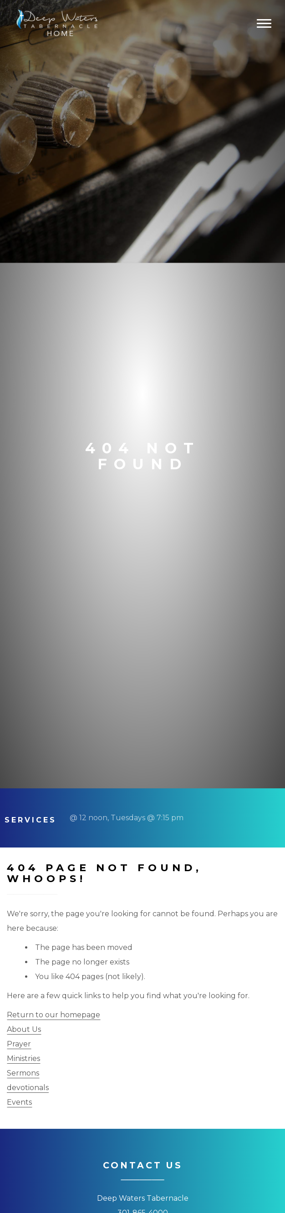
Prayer (19, 1044)
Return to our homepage (53, 1014)
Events (19, 1102)
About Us (24, 1029)
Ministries (23, 1058)
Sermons (23, 1073)
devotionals (28, 1087)
